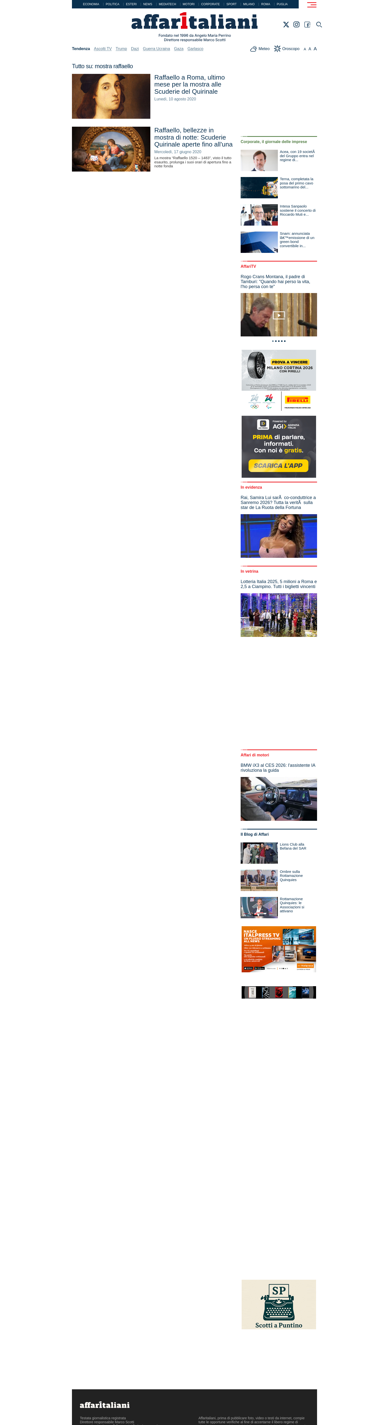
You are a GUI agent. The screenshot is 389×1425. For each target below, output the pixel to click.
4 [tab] (282, 341)
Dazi (135, 49)
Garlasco (195, 49)
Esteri (131, 4)
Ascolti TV (103, 49)
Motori (189, 4)
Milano (249, 4)
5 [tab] (285, 341)
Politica (112, 4)
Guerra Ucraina (156, 49)
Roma (265, 4)
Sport (232, 4)
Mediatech (167, 4)
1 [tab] (273, 341)
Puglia (282, 4)
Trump (121, 49)
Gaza (178, 49)
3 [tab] (279, 341)
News (147, 4)
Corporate (210, 4)
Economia (91, 4)
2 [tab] (276, 341)
